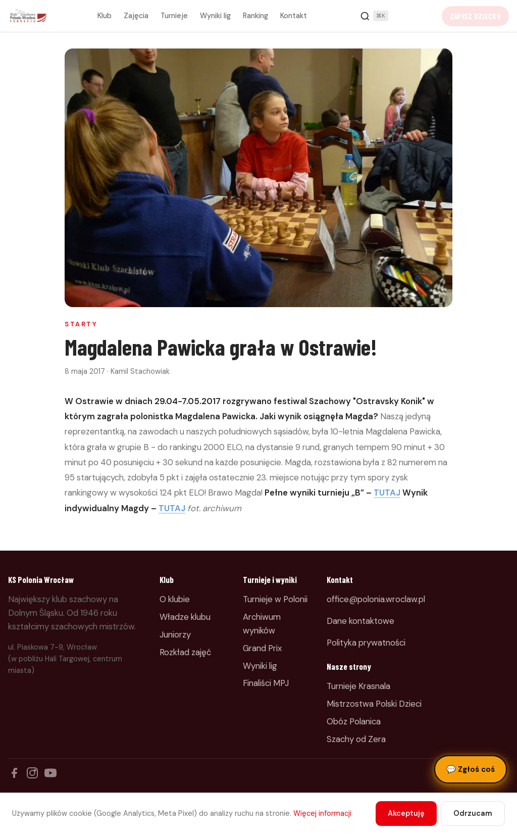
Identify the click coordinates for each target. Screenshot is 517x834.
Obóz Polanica (354, 721)
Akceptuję (406, 813)
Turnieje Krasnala (358, 686)
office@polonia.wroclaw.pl (376, 599)
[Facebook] (14, 773)
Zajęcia (136, 15)
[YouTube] (50, 773)
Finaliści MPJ (266, 683)
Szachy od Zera (356, 739)
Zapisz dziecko (475, 16)
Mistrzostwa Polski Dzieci (374, 703)
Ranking (255, 15)
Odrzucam (472, 813)
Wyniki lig (215, 15)
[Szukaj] (374, 16)
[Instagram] (32, 773)
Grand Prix (262, 648)
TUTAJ (387, 492)
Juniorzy (175, 634)
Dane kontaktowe (360, 620)
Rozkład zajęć (185, 652)
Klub (104, 15)
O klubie (175, 599)
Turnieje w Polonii (275, 599)
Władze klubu (185, 616)
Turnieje (174, 15)
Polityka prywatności (366, 642)
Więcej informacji (322, 813)
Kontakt (293, 15)
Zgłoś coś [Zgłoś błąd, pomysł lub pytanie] (470, 769)
